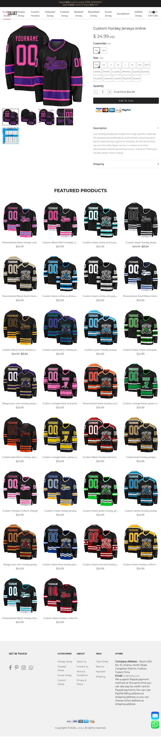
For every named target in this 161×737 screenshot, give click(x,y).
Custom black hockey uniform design (141, 564)
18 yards (136, 78)
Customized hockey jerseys (141, 457)
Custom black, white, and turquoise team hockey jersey (101, 242)
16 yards (127, 78)
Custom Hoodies (35, 13)
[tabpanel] (43, 65)
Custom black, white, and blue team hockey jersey (60, 296)
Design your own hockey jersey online (20, 403)
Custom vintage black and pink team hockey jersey (60, 403)
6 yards (136, 71)
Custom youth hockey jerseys (101, 350)
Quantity (98, 86)
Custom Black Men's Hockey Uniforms (60, 242)
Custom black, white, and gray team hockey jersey (101, 296)
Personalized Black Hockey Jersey (20, 618)
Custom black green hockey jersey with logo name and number (101, 511)
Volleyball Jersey (50, 13)
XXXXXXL (126, 71)
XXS (97, 66)
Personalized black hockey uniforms (20, 242)
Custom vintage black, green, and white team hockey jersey (141, 403)
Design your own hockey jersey (20, 564)
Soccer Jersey (108, 13)
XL (132, 65)
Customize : (101, 43)
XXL (140, 65)
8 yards (145, 71)
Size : (98, 58)
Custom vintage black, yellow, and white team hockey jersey (60, 457)
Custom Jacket (7, 13)
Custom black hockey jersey (141, 242)
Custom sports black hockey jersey (60, 350)
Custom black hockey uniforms (60, 618)
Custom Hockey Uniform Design (20, 511)
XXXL (147, 65)
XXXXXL (106, 71)
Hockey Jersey (21, 13)
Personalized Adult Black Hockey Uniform (141, 296)
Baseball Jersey (78, 13)
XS (104, 65)
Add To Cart (126, 100)
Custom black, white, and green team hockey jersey (141, 350)
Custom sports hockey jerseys (141, 511)
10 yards (98, 78)
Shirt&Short (123, 13)
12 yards (107, 78)
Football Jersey (64, 13)
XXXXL (97, 71)
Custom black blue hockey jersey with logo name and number (60, 564)
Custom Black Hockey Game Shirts (101, 457)
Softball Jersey (138, 13)
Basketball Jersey (94, 13)
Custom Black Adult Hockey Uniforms (20, 350)
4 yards (116, 71)
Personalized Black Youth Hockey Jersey (20, 296)
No (97, 51)
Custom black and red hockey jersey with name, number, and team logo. (101, 564)
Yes (103, 50)
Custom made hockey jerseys (60, 511)
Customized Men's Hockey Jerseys (20, 457)
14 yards (117, 78)
